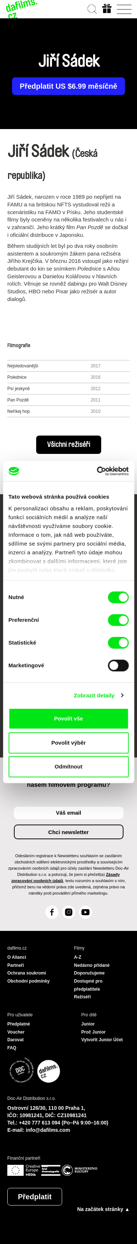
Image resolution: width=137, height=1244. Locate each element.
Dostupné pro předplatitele (88, 985)
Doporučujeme (89, 973)
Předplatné (18, 1024)
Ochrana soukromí (26, 973)
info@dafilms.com (48, 1130)
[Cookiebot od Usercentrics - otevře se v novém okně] (97, 471)
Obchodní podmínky (28, 981)
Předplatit (35, 1197)
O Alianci (16, 957)
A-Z (77, 957)
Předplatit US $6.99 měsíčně (68, 86)
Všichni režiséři (68, 444)
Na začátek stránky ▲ (103, 1209)
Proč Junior (93, 1032)
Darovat (15, 1039)
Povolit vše (68, 718)
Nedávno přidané (92, 965)
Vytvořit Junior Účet (102, 1039)
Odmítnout (69, 766)
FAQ (11, 1047)
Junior (88, 1024)
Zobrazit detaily (94, 695)
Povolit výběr (68, 743)
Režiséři (82, 996)
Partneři (15, 965)
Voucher (15, 1032)
